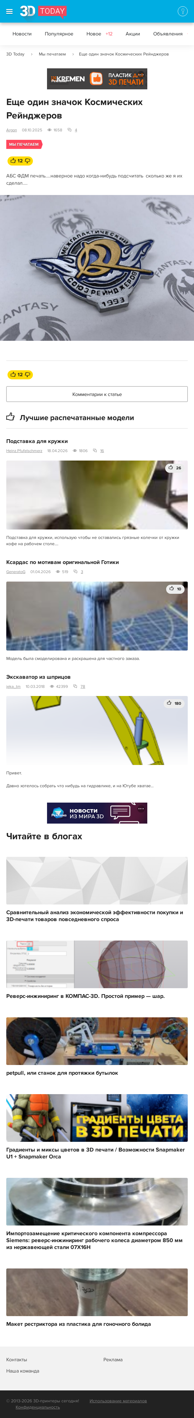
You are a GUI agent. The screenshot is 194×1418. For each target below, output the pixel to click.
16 (102, 450)
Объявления (172, 34)
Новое (100, 34)
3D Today (15, 54)
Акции (133, 34)
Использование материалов (118, 1401)
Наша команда (22, 1371)
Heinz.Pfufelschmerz (24, 450)
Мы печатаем (52, 54)
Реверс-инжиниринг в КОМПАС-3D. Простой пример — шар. (85, 996)
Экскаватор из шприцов (38, 677)
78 (83, 686)
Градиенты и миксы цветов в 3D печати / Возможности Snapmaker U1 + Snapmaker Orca (95, 1153)
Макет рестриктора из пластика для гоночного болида (78, 1324)
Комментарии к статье (97, 394)
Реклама (59, 81)
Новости (22, 34)
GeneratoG (15, 571)
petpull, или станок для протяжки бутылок (62, 1073)
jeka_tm (13, 686)
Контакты (16, 1360)
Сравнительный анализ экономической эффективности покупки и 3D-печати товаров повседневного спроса (94, 916)
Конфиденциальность (38, 1407)
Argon (11, 130)
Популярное (59, 34)
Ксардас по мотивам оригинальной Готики (62, 562)
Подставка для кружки (37, 441)
